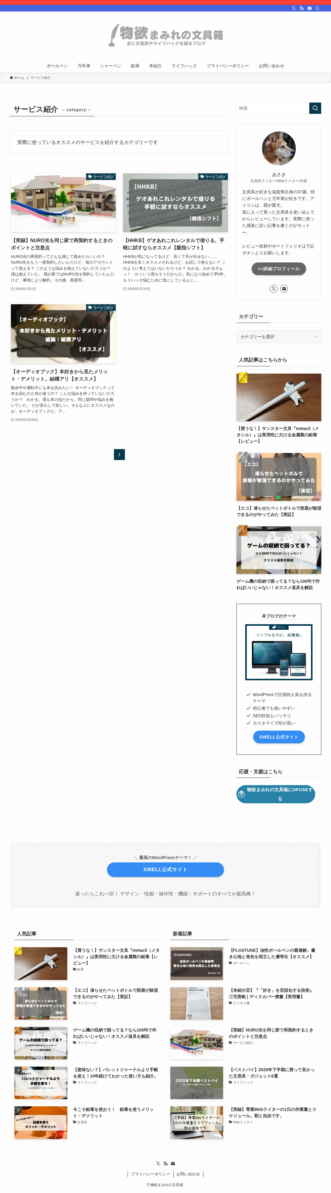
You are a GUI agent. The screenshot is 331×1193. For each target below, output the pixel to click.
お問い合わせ (188, 1174)
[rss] (302, 8)
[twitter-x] (294, 8)
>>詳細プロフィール (279, 268)
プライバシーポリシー (150, 1174)
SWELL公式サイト (279, 737)
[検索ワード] (278, 108)
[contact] (309, 8)
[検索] (317, 8)
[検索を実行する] (315, 108)
